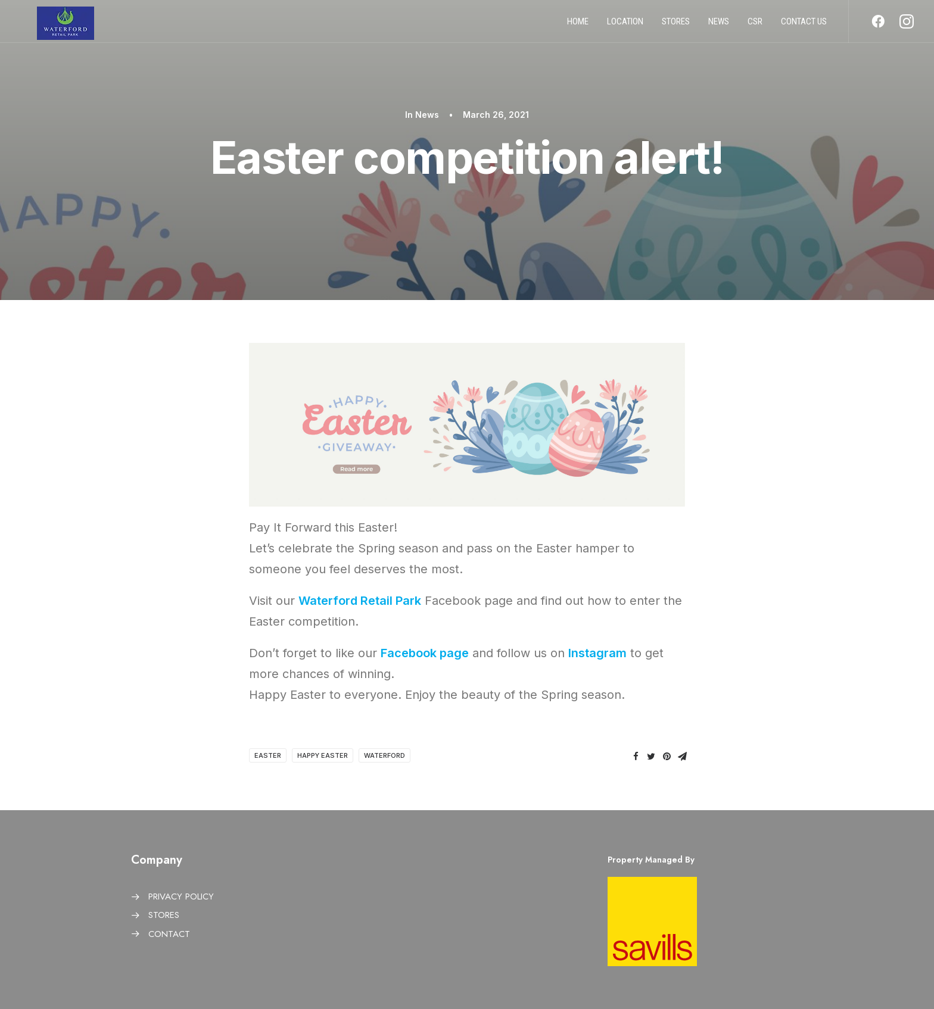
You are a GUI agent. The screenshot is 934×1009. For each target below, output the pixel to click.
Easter (267, 755)
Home (578, 25)
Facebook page (425, 653)
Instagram (597, 653)
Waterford (384, 755)
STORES (163, 914)
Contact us (804, 25)
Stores (676, 25)
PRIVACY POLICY (181, 896)
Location (625, 25)
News (718, 25)
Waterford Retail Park (359, 600)
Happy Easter (322, 755)
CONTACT (169, 934)
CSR (755, 25)
